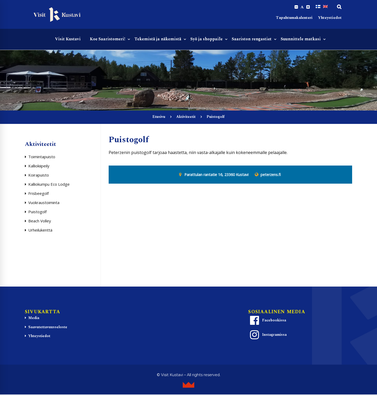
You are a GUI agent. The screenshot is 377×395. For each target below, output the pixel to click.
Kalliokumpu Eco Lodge (49, 185)
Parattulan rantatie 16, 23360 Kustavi (216, 175)
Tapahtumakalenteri (294, 18)
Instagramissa (267, 335)
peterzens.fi (270, 175)
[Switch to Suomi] (318, 7)
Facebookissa (267, 321)
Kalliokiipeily (38, 166)
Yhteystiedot (330, 18)
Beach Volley (39, 221)
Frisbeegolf (38, 194)
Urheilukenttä (40, 230)
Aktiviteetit (186, 117)
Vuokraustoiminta (43, 203)
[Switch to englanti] (325, 7)
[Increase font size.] (308, 7)
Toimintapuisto (41, 157)
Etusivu (158, 117)
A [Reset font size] (301, 7)
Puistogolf (37, 212)
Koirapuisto (38, 175)
